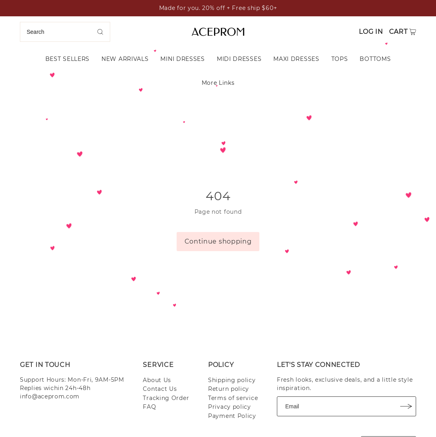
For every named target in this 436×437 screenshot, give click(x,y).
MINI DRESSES (182, 58)
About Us (157, 380)
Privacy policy (229, 406)
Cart (398, 31)
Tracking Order (166, 398)
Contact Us (160, 388)
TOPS (339, 58)
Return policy (228, 388)
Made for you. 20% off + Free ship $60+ (218, 8)
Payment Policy (232, 415)
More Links (218, 82)
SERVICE (158, 365)
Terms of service (233, 398)
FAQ (149, 406)
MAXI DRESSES (296, 58)
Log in (371, 31)
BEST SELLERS (67, 58)
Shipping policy (232, 380)
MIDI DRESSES (239, 58)
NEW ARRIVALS (124, 58)
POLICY (221, 365)
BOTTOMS (375, 58)
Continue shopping (218, 241)
